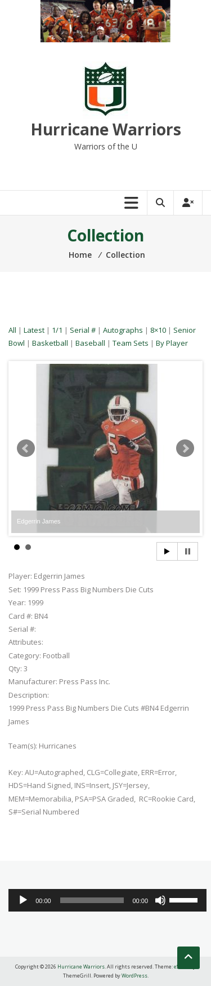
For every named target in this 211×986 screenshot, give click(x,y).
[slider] (92, 900)
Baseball (90, 343)
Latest (34, 330)
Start (167, 551)
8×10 (158, 330)
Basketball (50, 343)
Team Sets (131, 343)
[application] (107, 900)
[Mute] (160, 900)
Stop (187, 551)
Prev (26, 448)
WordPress (134, 975)
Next (185, 448)
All (12, 330)
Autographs (123, 330)
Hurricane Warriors (105, 129)
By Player (172, 343)
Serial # (83, 330)
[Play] (23, 900)
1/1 (57, 330)
